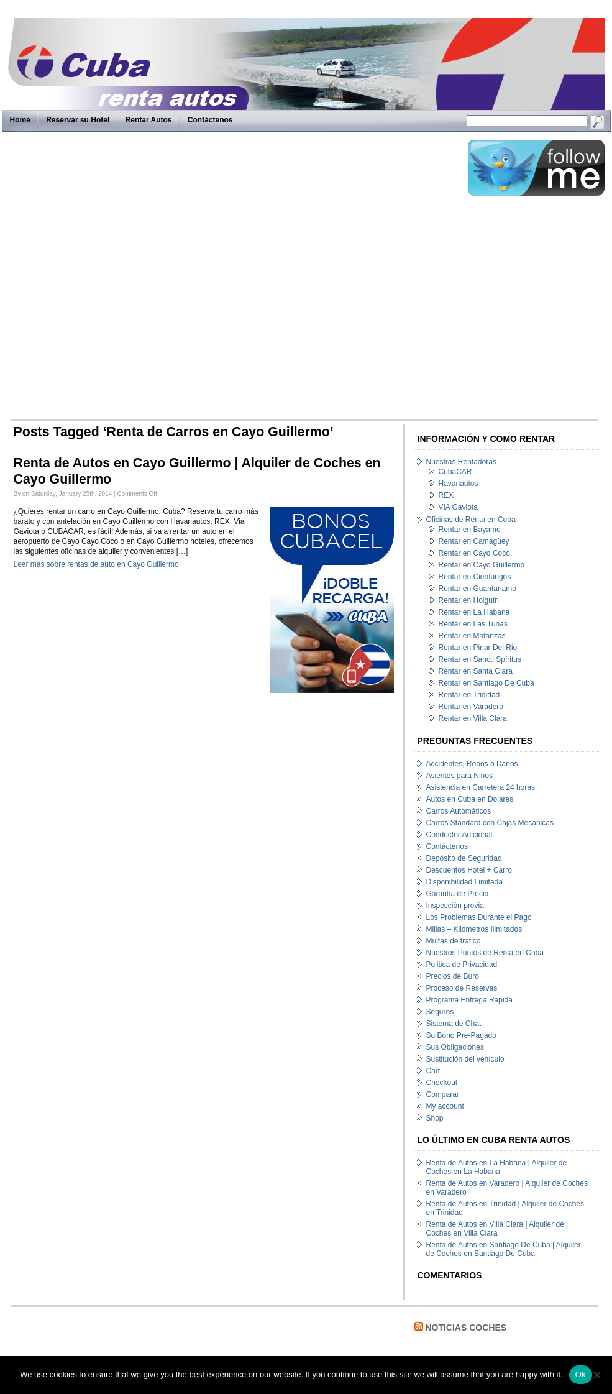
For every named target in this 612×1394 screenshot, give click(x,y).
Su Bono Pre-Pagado (461, 1035)
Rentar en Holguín (469, 600)
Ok (580, 1374)
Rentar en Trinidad (469, 694)
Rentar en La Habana (474, 612)
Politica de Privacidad (462, 964)
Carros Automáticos (458, 811)
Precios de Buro (452, 976)
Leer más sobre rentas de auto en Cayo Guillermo (96, 564)
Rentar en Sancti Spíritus (480, 659)
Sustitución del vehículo (465, 1059)
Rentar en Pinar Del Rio (478, 647)
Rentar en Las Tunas (473, 624)
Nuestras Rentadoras (461, 461)
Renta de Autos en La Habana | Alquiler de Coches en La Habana (496, 1167)
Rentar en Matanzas (472, 635)
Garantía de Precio (457, 893)
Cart (433, 1070)
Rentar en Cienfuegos (475, 576)
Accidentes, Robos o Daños (472, 763)
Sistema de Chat (454, 1023)
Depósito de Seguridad (464, 858)
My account (445, 1106)
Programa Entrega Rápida (469, 1000)
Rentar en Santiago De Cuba (486, 683)
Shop (435, 1118)
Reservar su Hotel (77, 120)
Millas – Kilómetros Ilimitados (474, 929)
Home (20, 120)
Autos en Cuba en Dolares (470, 799)
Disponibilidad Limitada (464, 882)
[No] (596, 1375)
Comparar (442, 1094)
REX (446, 495)
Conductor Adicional (459, 834)
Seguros (440, 1011)
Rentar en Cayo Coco (474, 553)
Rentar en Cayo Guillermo (482, 565)
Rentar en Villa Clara (473, 718)
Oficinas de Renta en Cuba (471, 519)
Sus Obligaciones (455, 1047)
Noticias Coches (465, 1327)
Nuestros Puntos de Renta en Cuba (485, 952)
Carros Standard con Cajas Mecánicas (490, 823)
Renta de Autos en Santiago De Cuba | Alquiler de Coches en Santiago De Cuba (503, 1249)
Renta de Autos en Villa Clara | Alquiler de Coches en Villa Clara (495, 1228)
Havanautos (458, 483)
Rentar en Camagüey (474, 541)
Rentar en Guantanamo (477, 588)
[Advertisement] (140, 278)
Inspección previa (455, 905)
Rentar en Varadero (471, 706)
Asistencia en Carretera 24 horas (480, 787)
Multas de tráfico (453, 941)
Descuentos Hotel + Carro (469, 870)
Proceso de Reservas (462, 988)
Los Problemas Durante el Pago (479, 917)
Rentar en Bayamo (470, 529)
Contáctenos (210, 120)
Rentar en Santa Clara (476, 671)
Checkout (442, 1082)
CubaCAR (455, 471)
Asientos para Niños (459, 775)
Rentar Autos (149, 120)
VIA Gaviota (458, 507)
